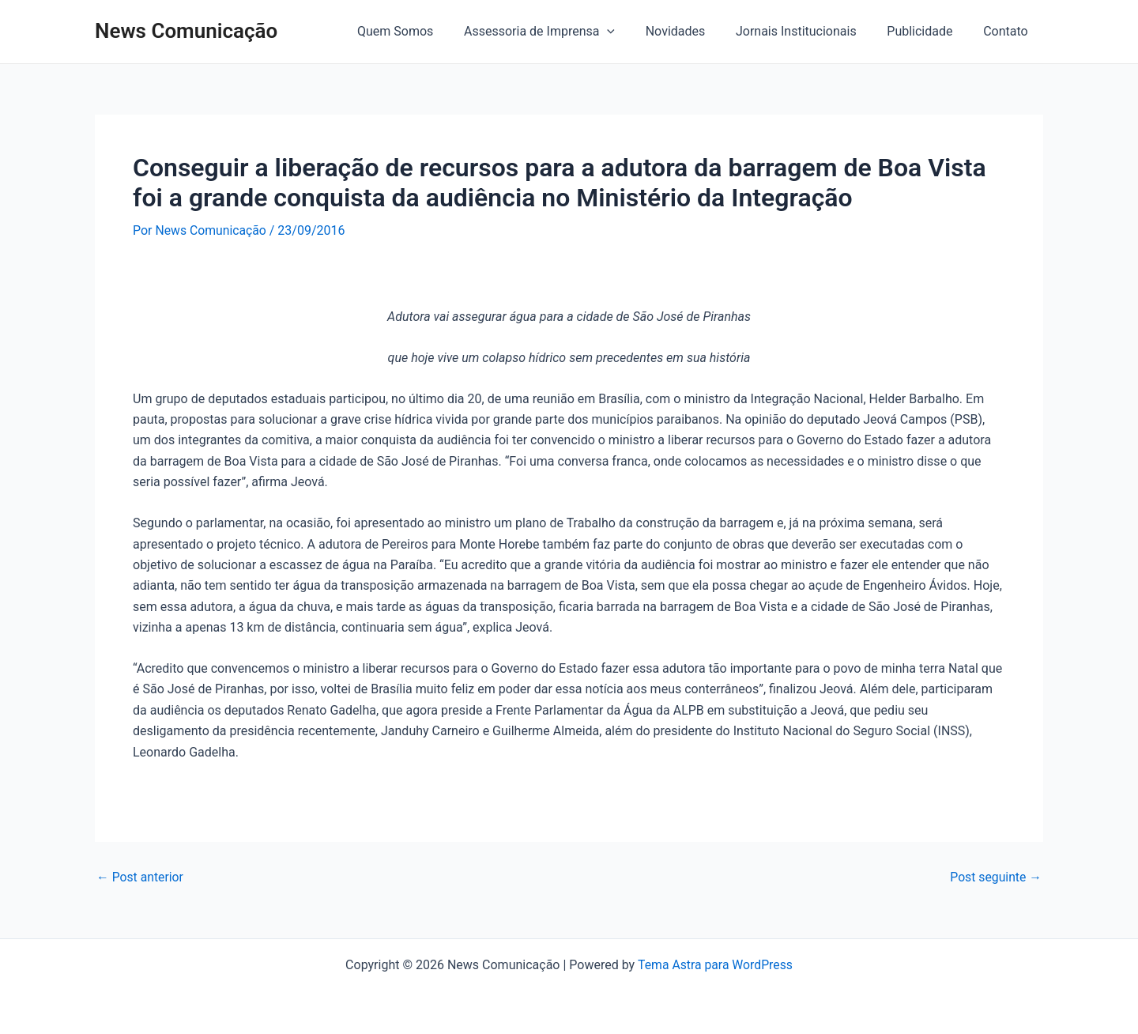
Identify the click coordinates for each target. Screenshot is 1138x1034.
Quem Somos (424, 31)
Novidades (694, 31)
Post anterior (140, 876)
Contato (1008, 31)
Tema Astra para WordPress (714, 964)
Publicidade (927, 31)
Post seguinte (995, 876)
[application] (631, 31)
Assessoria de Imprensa (563, 31)
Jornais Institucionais (809, 31)
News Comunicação (186, 31)
